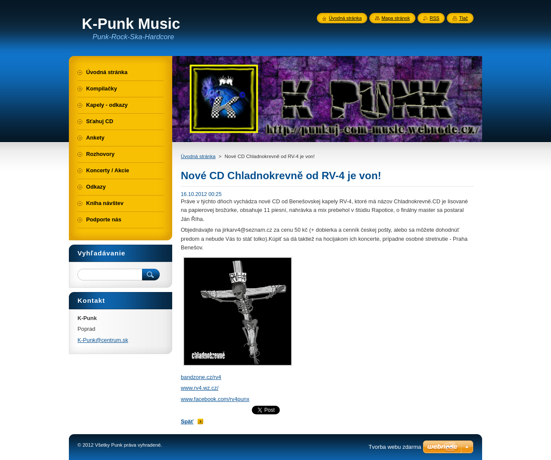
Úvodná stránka (198, 156)
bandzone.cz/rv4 (201, 377)
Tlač (463, 18)
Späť (187, 421)
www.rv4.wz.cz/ (199, 388)
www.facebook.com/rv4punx (215, 399)
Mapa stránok (395, 18)
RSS (434, 18)
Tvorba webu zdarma (394, 447)
